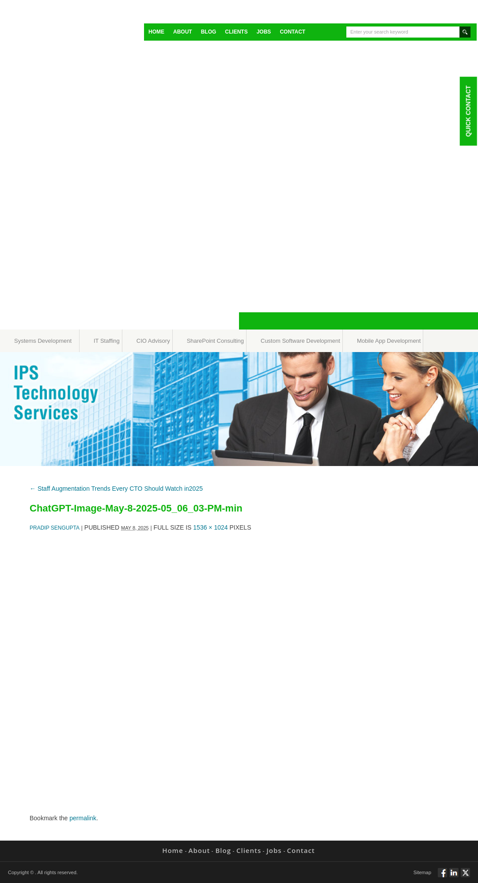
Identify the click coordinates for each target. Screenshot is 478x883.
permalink (82, 818)
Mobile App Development (389, 340)
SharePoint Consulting (215, 340)
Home (156, 32)
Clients (236, 32)
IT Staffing (107, 340)
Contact (292, 32)
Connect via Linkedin (454, 876)
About (182, 32)
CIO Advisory (153, 340)
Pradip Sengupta (55, 528)
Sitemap (422, 872)
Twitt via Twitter (465, 876)
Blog (208, 32)
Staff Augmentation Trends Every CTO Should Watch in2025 (116, 488)
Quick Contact (467, 110)
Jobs (264, 32)
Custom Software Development (300, 340)
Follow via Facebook (442, 876)
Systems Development (43, 340)
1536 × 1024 (210, 527)
